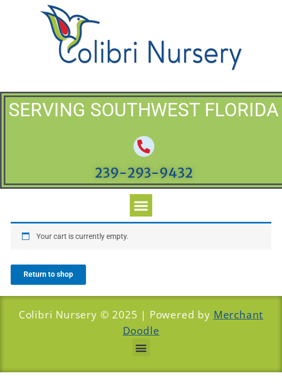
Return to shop (48, 274)
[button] (141, 205)
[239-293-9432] (144, 146)
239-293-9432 (144, 172)
